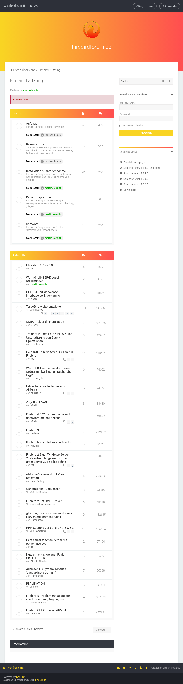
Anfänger (32, 123)
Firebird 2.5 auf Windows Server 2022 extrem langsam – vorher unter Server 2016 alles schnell (47, 458)
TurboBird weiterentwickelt (44, 306)
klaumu (35, 445)
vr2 (32, 358)
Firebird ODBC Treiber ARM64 (46, 610)
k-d (32, 268)
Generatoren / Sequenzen (43, 489)
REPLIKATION (35, 583)
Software (32, 224)
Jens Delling (37, 481)
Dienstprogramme (38, 197)
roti (32, 465)
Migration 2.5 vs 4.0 (39, 265)
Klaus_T (35, 298)
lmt (32, 546)
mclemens (40, 602)
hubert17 (36, 393)
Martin (34, 405)
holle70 (35, 433)
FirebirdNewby (39, 561)
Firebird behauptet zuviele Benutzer (49, 442)
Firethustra (40, 492)
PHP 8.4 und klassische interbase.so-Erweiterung (43, 293)
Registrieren (141, 94)
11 (67, 313)
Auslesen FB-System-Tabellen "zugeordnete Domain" (46, 570)
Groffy (34, 324)
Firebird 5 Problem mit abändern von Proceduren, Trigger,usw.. (48, 597)
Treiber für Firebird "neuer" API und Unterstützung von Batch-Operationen (49, 337)
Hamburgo (37, 520)
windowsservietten (44, 504)
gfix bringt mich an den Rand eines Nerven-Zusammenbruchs (49, 515)
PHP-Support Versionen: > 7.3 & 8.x (50, 527)
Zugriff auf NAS (36, 402)
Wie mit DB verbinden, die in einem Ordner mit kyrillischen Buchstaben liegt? (49, 371)
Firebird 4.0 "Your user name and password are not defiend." (48, 416)
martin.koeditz (31, 90)
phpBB (20, 677)
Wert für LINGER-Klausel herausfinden (42, 279)
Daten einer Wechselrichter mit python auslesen (46, 541)
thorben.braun (51, 135)
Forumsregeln (21, 99)
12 (72, 313)
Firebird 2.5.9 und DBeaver (44, 501)
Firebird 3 (32, 430)
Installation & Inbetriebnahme (46, 171)
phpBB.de (40, 679)
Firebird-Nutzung (26, 80)
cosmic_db (37, 378)
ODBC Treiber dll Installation (45, 321)
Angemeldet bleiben (133, 125)
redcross (35, 613)
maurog (38, 309)
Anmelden (125, 94)
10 (61, 313)
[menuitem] (34, 5)
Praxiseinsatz (35, 144)
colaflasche (37, 344)
